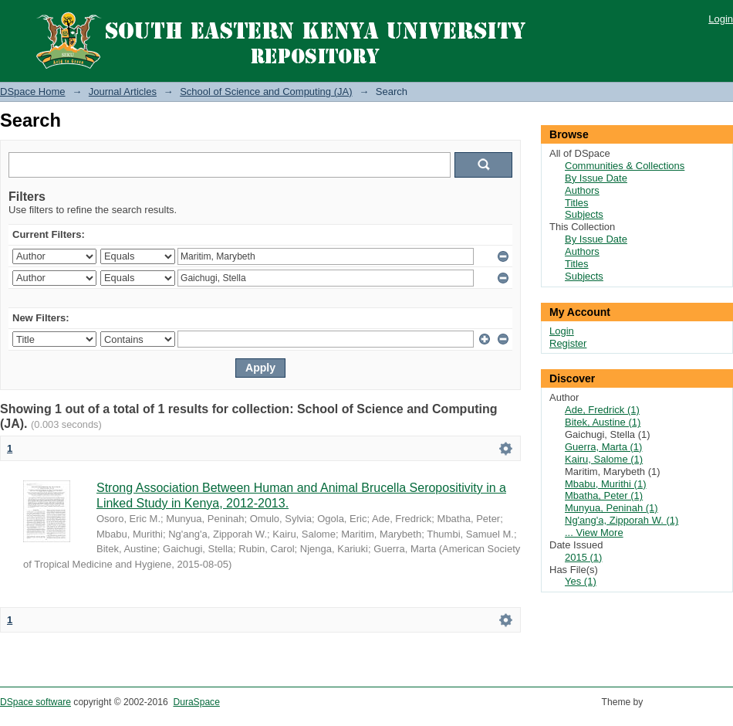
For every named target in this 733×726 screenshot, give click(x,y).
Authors (582, 190)
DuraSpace (196, 702)
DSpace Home (33, 91)
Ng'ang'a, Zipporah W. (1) (621, 520)
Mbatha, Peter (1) (604, 495)
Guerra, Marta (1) (603, 447)
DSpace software (35, 702)
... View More (594, 532)
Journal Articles (123, 91)
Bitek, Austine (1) (602, 422)
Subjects (584, 214)
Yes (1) (580, 581)
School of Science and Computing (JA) (266, 91)
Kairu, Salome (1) (604, 459)
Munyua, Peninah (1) (611, 508)
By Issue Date (596, 178)
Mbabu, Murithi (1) (605, 484)
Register (567, 343)
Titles (577, 203)
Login (720, 19)
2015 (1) (583, 557)
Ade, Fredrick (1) (602, 410)
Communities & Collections (624, 165)
